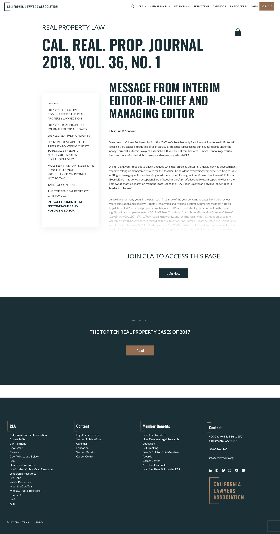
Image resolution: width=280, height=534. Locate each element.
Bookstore (16, 447)
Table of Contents (62, 184)
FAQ (12, 460)
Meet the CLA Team (22, 486)
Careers (14, 452)
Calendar (219, 6)
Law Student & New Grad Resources (32, 469)
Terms (25, 522)
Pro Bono (15, 477)
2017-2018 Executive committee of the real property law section (66, 114)
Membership (160, 6)
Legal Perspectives (87, 435)
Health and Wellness (22, 465)
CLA (142, 6)
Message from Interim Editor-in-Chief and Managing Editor (65, 206)
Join (12, 503)
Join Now (173, 273)
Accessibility (18, 439)
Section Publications (88, 439)
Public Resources (20, 482)
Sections (182, 6)
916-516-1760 (218, 449)
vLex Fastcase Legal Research (161, 439)
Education (201, 6)
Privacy (38, 522)
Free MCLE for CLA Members (161, 452)
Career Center (85, 456)
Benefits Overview (154, 435)
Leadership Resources (23, 473)
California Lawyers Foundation (28, 435)
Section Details (85, 452)
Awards (147, 456)
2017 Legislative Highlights (69, 135)
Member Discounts (154, 465)
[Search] (132, 6)
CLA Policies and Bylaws (25, 456)
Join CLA (266, 6)
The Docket (238, 6)
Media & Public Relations (25, 490)
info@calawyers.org (221, 457)
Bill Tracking (150, 447)
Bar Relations (18, 443)
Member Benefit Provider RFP (161, 469)
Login (254, 6)
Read (140, 350)
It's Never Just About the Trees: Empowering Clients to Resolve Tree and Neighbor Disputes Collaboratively (68, 150)
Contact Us (17, 495)
